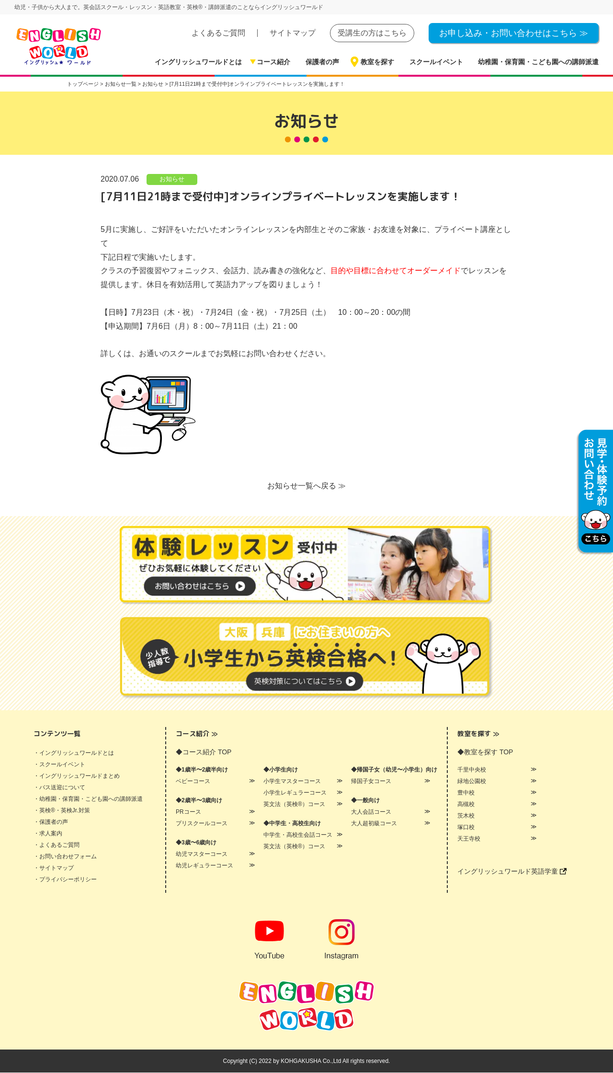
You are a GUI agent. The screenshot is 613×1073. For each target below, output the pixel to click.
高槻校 (466, 804)
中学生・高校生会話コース (297, 835)
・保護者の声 (51, 822)
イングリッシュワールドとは (198, 61)
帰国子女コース (371, 781)
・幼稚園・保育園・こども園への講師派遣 (88, 799)
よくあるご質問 (218, 33)
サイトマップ (293, 33)
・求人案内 (48, 834)
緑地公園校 (471, 781)
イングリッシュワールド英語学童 (512, 872)
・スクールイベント (59, 764)
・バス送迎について (59, 788)
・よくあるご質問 (56, 845)
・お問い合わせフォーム (65, 857)
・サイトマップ (54, 868)
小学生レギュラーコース (295, 793)
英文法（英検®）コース (294, 804)
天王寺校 (468, 839)
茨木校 (466, 816)
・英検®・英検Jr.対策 (62, 811)
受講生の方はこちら (372, 33)
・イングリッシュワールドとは (74, 753)
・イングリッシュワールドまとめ (77, 776)
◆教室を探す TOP (485, 752)
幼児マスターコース (201, 854)
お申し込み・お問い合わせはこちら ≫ (513, 33)
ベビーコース (193, 781)
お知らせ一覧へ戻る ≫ (306, 486)
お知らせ (172, 180)
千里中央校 (471, 770)
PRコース (188, 812)
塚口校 (466, 827)
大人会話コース (371, 812)
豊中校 (466, 793)
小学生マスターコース (292, 781)
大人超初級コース (374, 823)
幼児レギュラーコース (204, 866)
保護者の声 (322, 61)
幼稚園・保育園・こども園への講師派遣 (538, 61)
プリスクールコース (201, 823)
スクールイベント (436, 61)
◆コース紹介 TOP (203, 752)
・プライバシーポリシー (65, 880)
